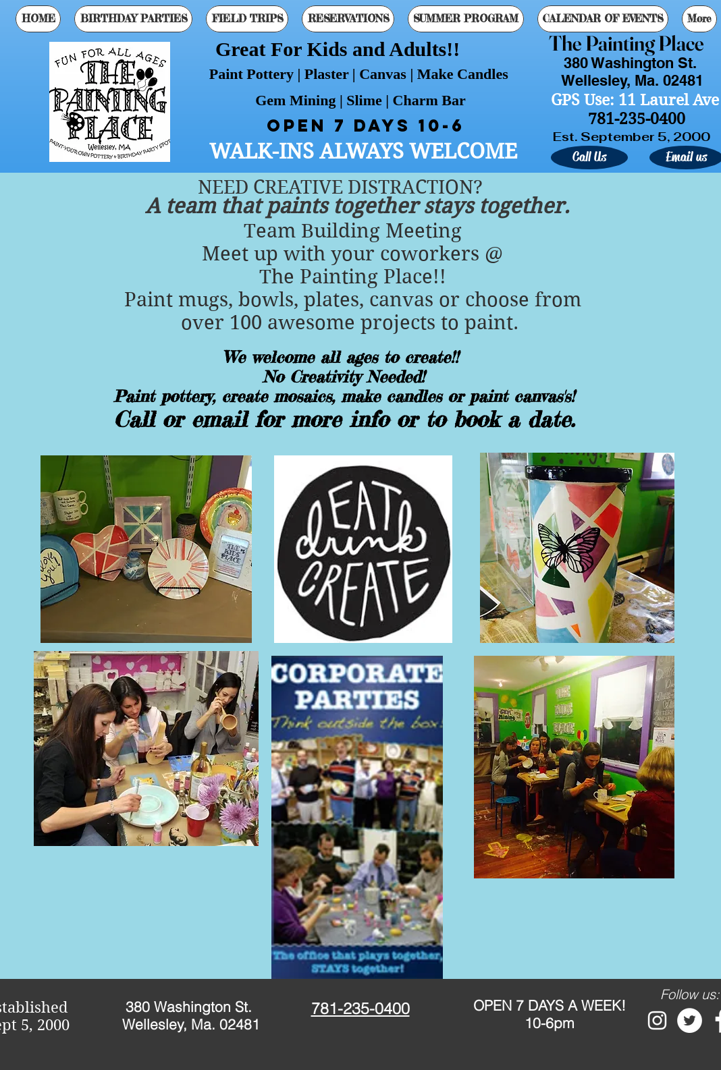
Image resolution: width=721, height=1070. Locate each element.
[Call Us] (589, 157)
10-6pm (550, 1023)
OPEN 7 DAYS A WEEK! (549, 1005)
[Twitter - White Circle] (689, 1020)
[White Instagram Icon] (657, 1020)
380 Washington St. (191, 1006)
